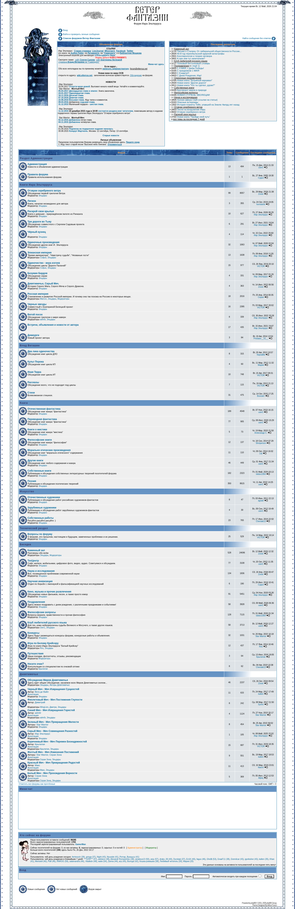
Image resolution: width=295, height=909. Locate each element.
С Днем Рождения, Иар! (186, 75)
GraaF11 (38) (224, 859)
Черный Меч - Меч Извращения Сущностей (53, 689)
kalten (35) (264, 859)
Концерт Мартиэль (78, 131)
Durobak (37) (179, 859)
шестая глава (96, 104)
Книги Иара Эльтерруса (35, 184)
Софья (43, 257)
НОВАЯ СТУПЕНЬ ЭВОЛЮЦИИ (190, 95)
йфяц (260, 778)
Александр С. (261, 433)
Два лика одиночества (40, 351)
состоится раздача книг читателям (115, 111)
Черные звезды (37, 304)
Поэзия (31, 481)
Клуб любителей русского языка (47, 622)
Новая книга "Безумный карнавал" (191, 80)
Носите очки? (35, 663)
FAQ (38, 71)
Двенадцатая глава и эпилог (83, 91)
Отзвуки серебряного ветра (188, 112)
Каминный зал (36, 550)
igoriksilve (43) (251, 859)
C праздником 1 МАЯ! (185, 70)
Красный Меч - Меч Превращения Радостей (53, 762)
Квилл (261, 767)
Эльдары (42, 196)
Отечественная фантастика (43, 408)
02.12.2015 (63, 120)
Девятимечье (28, 674)
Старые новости (111, 135)
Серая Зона (45, 759)
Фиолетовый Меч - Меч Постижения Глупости (54, 699)
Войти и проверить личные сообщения (78, 34)
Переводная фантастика (42, 419)
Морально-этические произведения (49, 450)
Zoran (260, 194)
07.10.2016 (63, 98)
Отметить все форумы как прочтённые (37, 784)
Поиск (37, 64)
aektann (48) (103, 859)
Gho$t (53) (211, 859)
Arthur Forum (272, 905)
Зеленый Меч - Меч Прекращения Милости (53, 722)
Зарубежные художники (41, 507)
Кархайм (261, 355)
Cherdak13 (261, 521)
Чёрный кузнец (36, 232)
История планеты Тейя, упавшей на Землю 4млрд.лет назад (205, 104)
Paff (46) (52, 861)
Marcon (43, 299)
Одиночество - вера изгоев (43, 263)
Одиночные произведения (43, 242)
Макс (37, 765)
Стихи (31, 392)
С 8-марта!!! (180, 73)
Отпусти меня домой (79, 86)
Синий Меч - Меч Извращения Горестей (51, 710)
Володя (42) (132, 861)
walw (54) (102, 861)
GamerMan (80, 844)
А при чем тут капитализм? (188, 58)
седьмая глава (87, 102)
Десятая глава (76, 95)
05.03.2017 (63, 91)
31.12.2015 (63, 104)
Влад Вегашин (29, 345)
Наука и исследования (41, 571)
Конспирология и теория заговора (191, 56)
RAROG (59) (62, 861)
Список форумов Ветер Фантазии (79, 38)
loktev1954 (261, 474)
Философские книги (39, 439)
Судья (261, 178)
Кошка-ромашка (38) (149, 861)
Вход (63, 30)
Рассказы (33, 382)
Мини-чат (26, 789)
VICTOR (261, 266)
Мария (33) (188, 861)
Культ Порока (35, 361)
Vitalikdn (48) (91, 861)
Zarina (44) (113, 861)
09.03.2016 (63, 102)
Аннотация (33, 694)
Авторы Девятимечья (59, 685)
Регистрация (38, 91)
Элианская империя (39, 252)
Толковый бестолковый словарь (190, 63)
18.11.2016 (63, 95)
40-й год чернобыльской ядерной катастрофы (197, 53)
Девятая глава (76, 98)
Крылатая (260, 657)
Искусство (26, 491)
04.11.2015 (63, 122)
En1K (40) (190, 859)
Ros (42, 648)
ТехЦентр (33, 560)
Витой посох (35, 314)
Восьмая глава (76, 100)
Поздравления (36, 602)
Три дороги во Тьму (39, 221)
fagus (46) (201, 859)
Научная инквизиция (40, 581)
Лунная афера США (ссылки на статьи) (194, 100)
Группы (38, 84)
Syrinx (261, 704)
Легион (31, 201)
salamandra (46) (76, 861)
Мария (261, 365)
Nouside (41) (112, 857)
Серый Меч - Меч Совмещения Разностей (52, 731)
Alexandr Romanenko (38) (122, 859)
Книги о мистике (37, 429)
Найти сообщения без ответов (259, 38)
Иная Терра (34, 372)
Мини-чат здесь (156, 64)
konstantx (261, 204)
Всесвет (261, 396)
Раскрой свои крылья (40, 211)
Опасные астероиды (184, 102)
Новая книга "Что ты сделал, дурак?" (193, 85)
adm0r (43, 319)
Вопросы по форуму (39, 534)
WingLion (44, 707)
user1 (260, 167)
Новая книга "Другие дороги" (188, 83)
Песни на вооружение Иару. (188, 109)
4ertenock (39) (78, 857)
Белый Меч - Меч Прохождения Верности (52, 773)
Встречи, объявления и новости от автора (53, 324)
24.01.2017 (63, 93)
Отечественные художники (43, 497)
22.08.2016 (63, 100)
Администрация (37, 164)
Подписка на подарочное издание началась (91, 129)
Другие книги (35, 460)
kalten (261, 694)
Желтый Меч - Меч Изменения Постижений (53, 752)
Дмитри (53, 707)
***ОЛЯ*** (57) (90, 859)
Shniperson (261, 443)
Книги (23, 403)
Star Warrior (260, 636)
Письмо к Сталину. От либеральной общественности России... (206, 51)
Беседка (25, 544)
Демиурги (33, 335)
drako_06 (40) (166, 859)
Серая (261, 297)
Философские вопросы (41, 612)
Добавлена (74, 120)
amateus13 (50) (142, 859)
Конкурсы (33, 633)
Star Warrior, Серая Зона (49, 755)
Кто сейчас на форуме (35, 835)
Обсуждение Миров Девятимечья (47, 680)
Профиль (38, 98)
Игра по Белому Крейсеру (42, 643)
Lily (260, 453)
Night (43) (101, 857)
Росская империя (37, 293)
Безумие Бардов (37, 273)
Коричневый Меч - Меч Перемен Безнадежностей (57, 741)
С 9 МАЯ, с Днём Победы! (187, 68)
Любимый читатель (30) (171, 861)
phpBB (253, 903)
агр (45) (122, 861)
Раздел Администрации (36, 158)
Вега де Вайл (42, 692)
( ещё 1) (185, 66)
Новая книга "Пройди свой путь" (190, 117)
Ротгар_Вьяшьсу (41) (129, 857)
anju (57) (154, 859)
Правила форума (37, 174)
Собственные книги (39, 470)
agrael (261, 501)
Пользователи (38, 78)
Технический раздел (33, 528)
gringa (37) (91, 857)
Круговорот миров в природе (188, 90)
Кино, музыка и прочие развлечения (49, 591)
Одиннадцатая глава (79, 93)
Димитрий (40, 702)
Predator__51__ (261, 338)
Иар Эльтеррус (261, 215)
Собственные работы (40, 518)
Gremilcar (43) (237, 859)
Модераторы (63, 299)
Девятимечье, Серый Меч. (43, 283)
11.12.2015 (63, 111)
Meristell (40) (41, 861)
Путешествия (35, 653)
